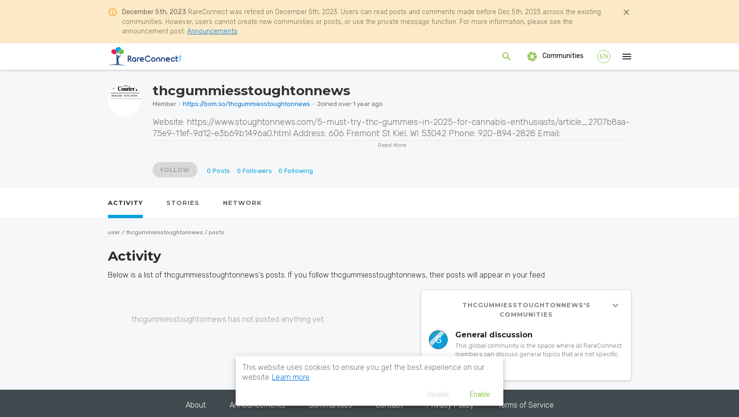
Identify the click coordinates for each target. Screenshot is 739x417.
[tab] (125, 203)
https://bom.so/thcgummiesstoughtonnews (246, 103)
